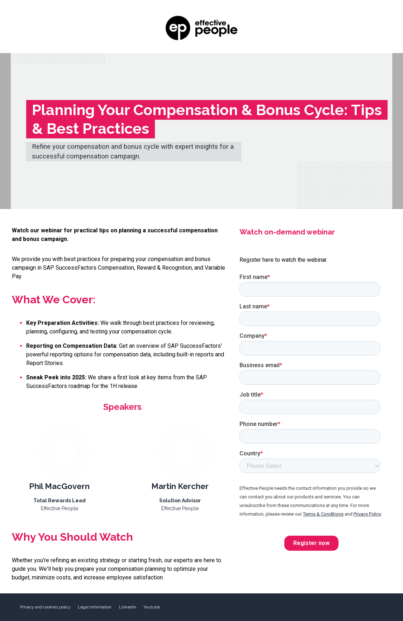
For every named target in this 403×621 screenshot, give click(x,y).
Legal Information (95, 607)
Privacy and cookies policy (45, 607)
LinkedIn (127, 607)
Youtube (151, 607)
